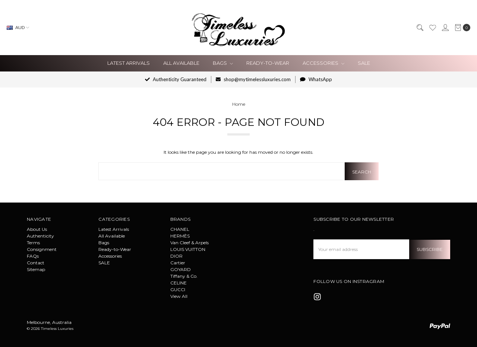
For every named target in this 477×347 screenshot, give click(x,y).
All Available (181, 63)
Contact (35, 262)
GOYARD (180, 269)
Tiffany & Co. (184, 276)
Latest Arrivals (128, 63)
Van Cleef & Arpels (189, 242)
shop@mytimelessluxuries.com (253, 79)
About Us (37, 229)
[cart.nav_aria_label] (461, 27)
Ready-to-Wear (267, 63)
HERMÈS (180, 236)
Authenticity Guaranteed (175, 79)
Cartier (177, 262)
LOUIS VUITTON (187, 249)
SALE (364, 63)
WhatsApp (316, 79)
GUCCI (177, 289)
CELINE (178, 283)
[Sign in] (445, 27)
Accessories (323, 63)
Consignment (42, 249)
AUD (18, 27)
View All (178, 296)
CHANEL (179, 229)
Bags (223, 63)
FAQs (33, 256)
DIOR (176, 256)
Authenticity (40, 236)
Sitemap (36, 269)
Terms (33, 242)
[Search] (420, 27)
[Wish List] (432, 27)
